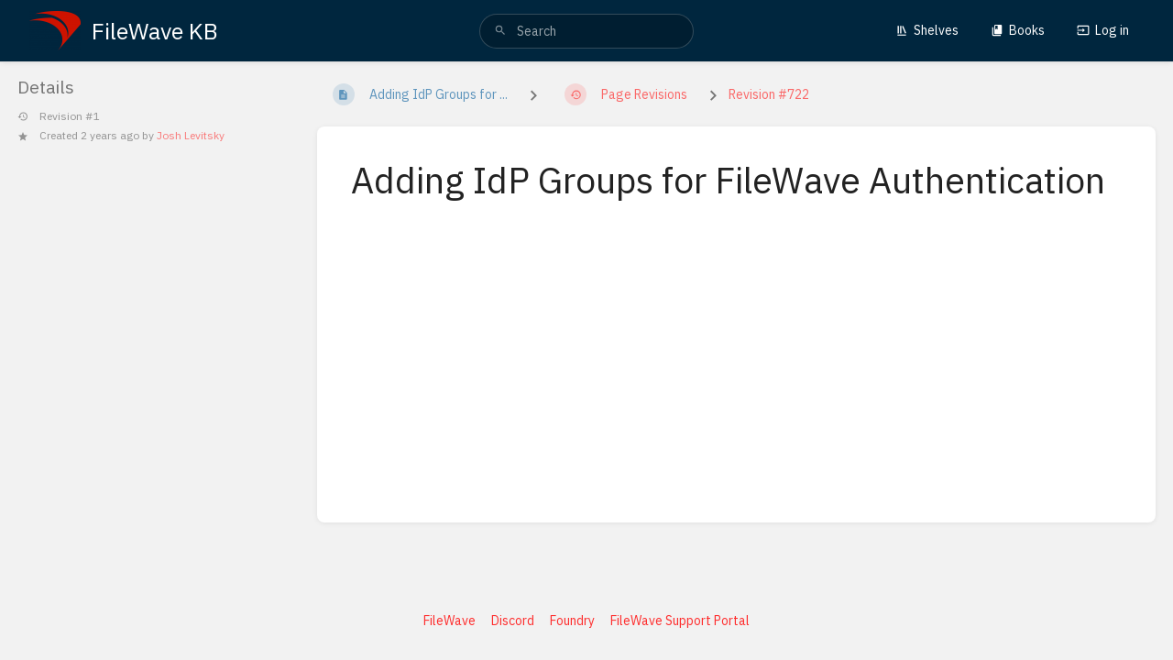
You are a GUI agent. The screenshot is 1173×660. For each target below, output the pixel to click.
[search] (586, 31)
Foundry (572, 620)
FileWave (449, 620)
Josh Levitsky (191, 135)
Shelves (927, 30)
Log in (1103, 30)
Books (1018, 30)
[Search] (500, 31)
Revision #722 (769, 94)
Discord (512, 620)
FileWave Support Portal (680, 620)
